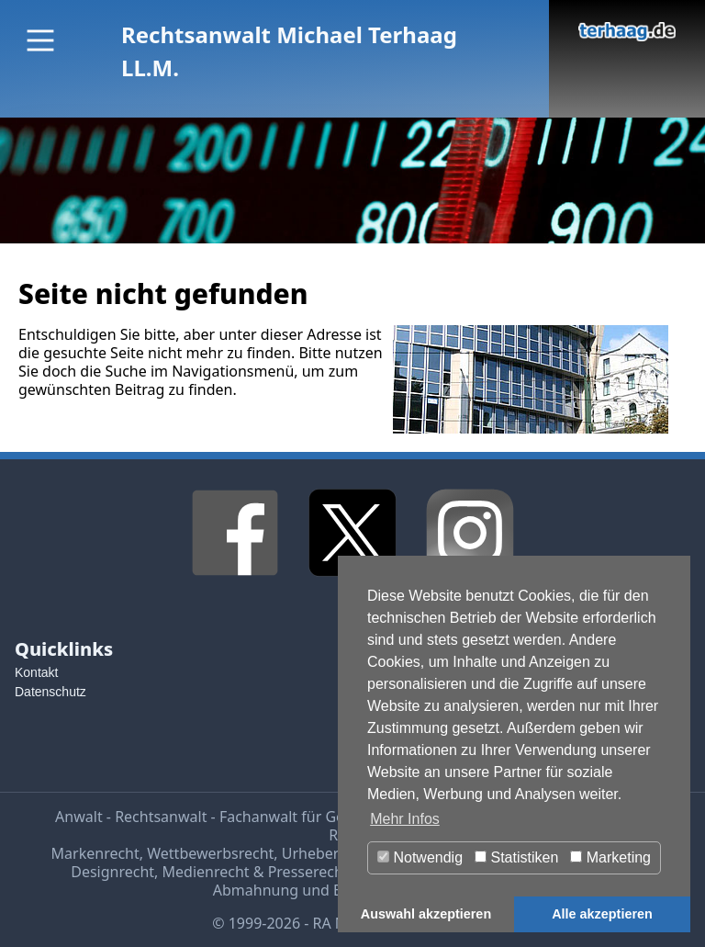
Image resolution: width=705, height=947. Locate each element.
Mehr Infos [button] (405, 819)
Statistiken (516, 857)
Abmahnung (255, 890)
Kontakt (36, 672)
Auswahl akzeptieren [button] (426, 914)
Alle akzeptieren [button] (602, 914)
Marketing (610, 857)
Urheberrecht (328, 853)
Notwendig (420, 857)
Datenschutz (50, 691)
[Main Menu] (40, 40)
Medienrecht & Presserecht (255, 872)
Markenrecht (95, 853)
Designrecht (112, 872)
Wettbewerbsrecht (210, 853)
